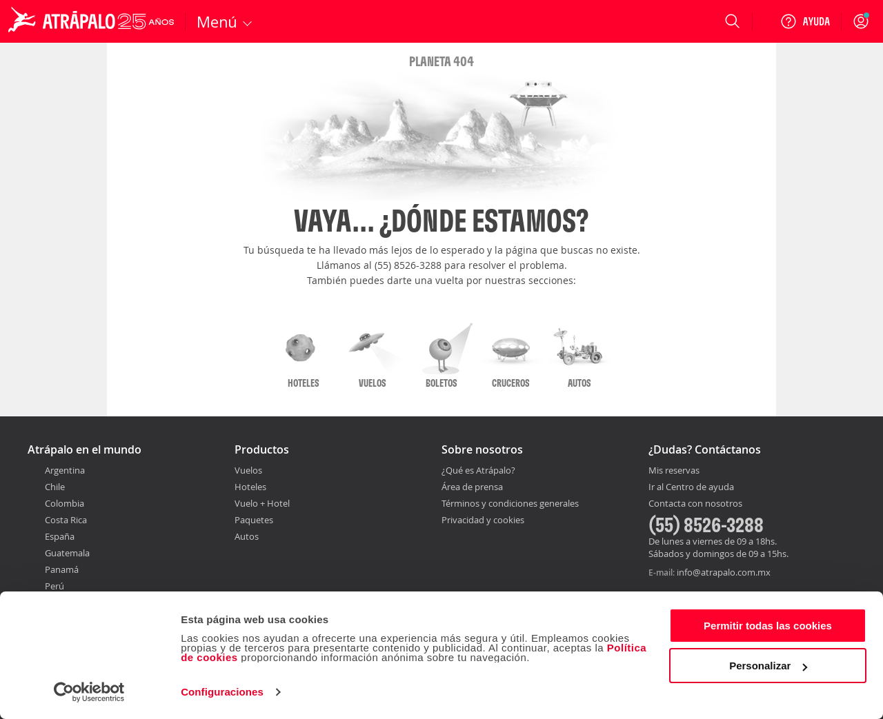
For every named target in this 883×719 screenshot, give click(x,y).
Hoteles (250, 486)
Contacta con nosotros (695, 503)
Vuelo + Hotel (262, 503)
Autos (247, 536)
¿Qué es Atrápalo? (478, 470)
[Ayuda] (805, 21)
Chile (55, 486)
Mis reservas (674, 470)
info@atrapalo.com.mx (724, 572)
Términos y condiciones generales (510, 503)
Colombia (64, 503)
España (60, 536)
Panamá (62, 569)
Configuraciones (222, 692)
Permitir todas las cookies (768, 625)
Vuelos (248, 470)
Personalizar (768, 665)
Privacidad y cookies (483, 520)
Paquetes (254, 520)
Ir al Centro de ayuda (691, 487)
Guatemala (67, 553)
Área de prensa (472, 486)
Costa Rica (66, 520)
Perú (54, 586)
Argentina (65, 470)
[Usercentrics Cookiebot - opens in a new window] (89, 692)
